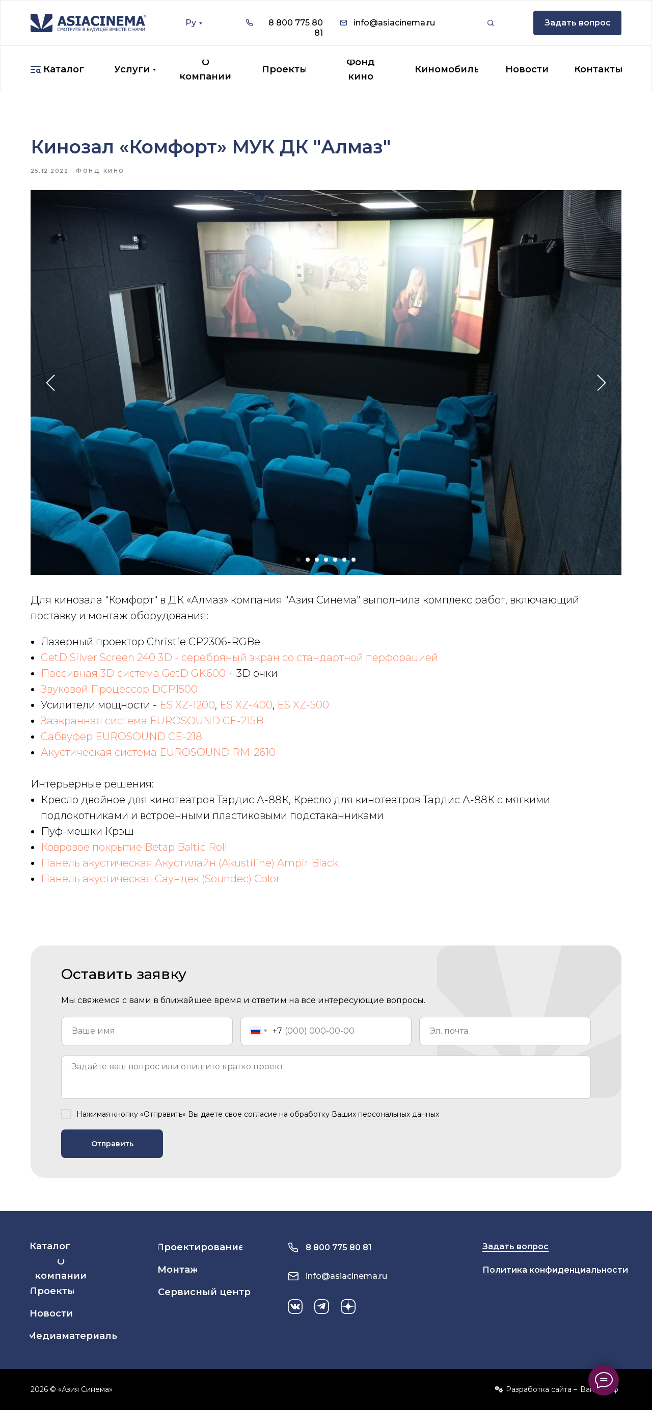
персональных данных (398, 1125)
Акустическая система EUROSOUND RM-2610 (158, 758)
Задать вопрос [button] (515, 1257)
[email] (505, 1042)
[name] (147, 1042)
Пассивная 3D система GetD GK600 (133, 679)
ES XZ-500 (303, 710)
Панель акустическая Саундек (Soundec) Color (160, 884)
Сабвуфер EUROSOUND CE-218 (121, 742)
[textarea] (326, 1088)
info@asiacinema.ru (394, 23)
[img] (89, 23)
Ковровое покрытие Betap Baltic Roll (134, 853)
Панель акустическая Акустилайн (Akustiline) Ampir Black (189, 868)
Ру (190, 23)
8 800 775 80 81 (339, 1259)
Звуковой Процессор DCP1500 (119, 695)
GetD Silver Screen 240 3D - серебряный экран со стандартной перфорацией (239, 663)
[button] (577, 23)
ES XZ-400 (246, 710)
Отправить (112, 1155)
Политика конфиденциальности (555, 1281)
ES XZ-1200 (187, 710)
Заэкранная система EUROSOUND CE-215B (152, 726)
